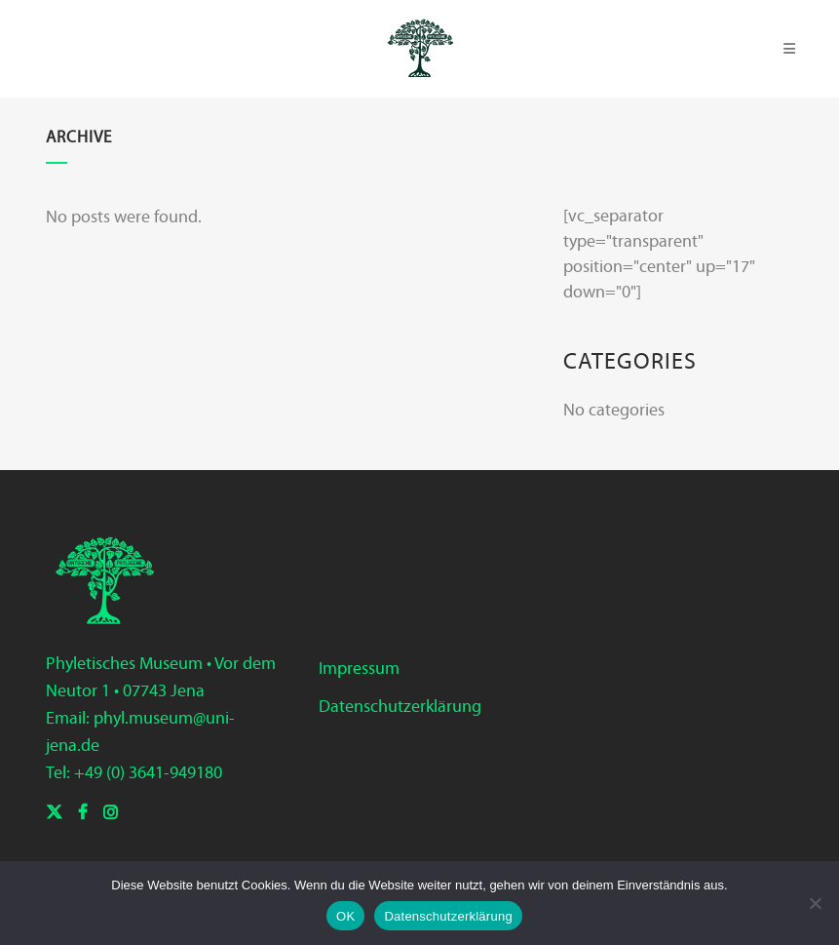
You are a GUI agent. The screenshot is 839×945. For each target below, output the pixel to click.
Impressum (359, 668)
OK (345, 916)
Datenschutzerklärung (400, 706)
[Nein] (814, 903)
